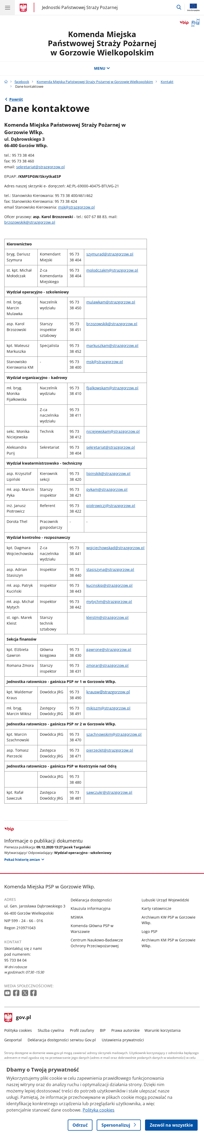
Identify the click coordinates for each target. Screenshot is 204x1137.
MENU (102, 68)
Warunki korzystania (162, 1030)
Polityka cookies (18, 1030)
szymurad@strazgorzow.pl (109, 254)
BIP (102, 1030)
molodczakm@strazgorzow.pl (112, 270)
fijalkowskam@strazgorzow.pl (112, 387)
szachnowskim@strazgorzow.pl (114, 734)
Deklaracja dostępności (91, 899)
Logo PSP (149, 931)
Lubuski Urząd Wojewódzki (165, 899)
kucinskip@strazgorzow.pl (109, 585)
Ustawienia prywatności (123, 1039)
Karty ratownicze (156, 908)
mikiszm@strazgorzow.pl (108, 708)
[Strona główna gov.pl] (24, 8)
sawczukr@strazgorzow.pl (109, 792)
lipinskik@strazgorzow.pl (108, 473)
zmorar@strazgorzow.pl (107, 665)
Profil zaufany (82, 1030)
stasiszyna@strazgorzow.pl (110, 569)
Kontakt (167, 81)
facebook (22, 81)
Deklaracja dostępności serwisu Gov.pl (62, 1039)
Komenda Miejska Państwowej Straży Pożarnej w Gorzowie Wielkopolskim (102, 43)
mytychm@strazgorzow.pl (109, 601)
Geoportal (13, 1039)
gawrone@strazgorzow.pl (108, 649)
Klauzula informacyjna (90, 908)
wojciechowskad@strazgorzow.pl (115, 547)
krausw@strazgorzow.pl (108, 691)
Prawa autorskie (125, 1030)
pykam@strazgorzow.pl (107, 489)
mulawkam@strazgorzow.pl (110, 302)
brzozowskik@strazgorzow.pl (29, 222)
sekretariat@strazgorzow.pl (40, 166)
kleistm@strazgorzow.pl (107, 617)
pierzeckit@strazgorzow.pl (109, 750)
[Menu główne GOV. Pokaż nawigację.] (7, 7)
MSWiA (77, 917)
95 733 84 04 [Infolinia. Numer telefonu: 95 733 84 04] (15, 960)
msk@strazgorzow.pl (76, 207)
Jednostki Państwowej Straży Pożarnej (80, 7)
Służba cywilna (51, 1030)
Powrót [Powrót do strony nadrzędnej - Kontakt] (16, 99)
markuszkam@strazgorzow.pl (112, 345)
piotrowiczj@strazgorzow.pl (110, 505)
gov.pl (17, 1018)
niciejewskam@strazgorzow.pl (113, 431)
